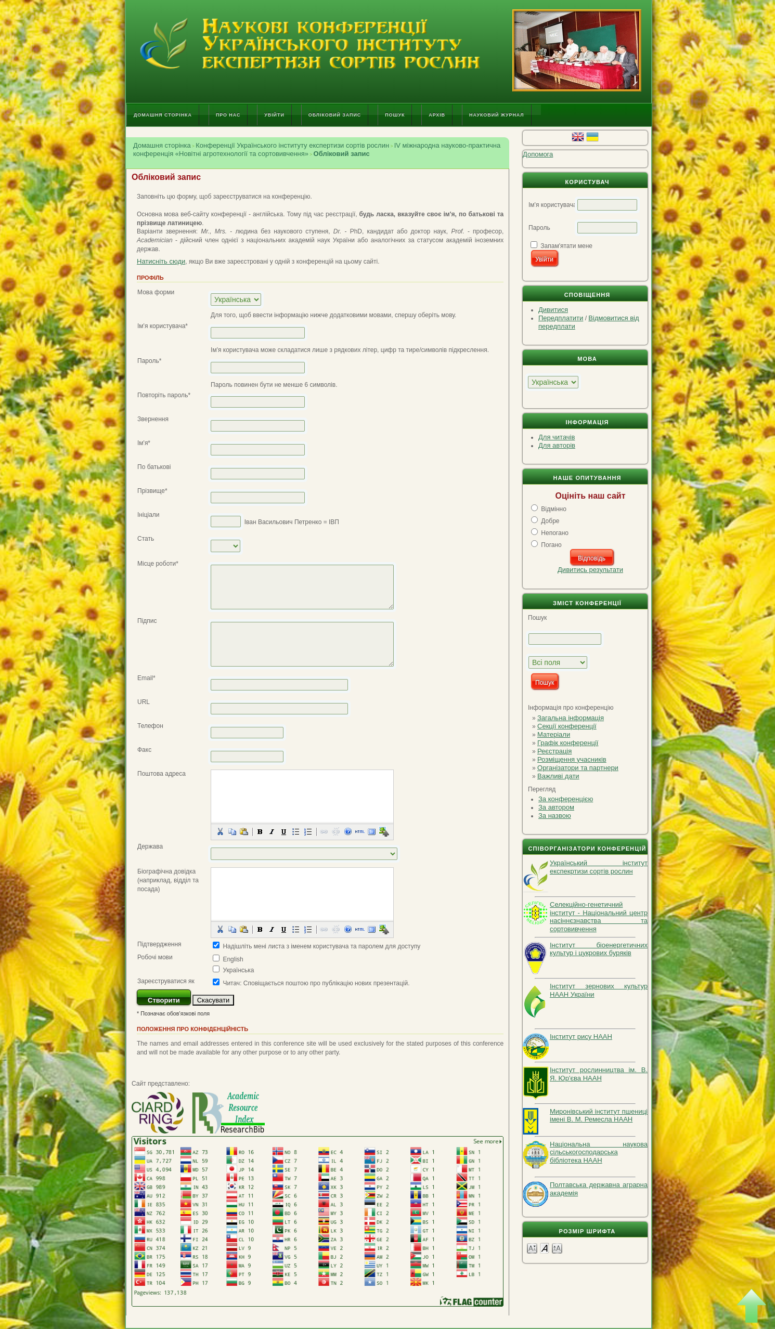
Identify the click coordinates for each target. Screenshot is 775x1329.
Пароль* (149, 360)
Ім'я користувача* (162, 326)
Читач (231, 983)
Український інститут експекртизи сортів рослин (599, 867)
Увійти (274, 115)
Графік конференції (567, 743)
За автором (556, 807)
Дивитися (553, 310)
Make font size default (544, 1248)
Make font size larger (557, 1248)
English (233, 959)
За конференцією (565, 799)
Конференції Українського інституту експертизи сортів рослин (292, 145)
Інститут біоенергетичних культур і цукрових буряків (599, 949)
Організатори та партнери (577, 768)
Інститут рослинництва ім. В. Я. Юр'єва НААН (599, 1074)
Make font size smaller (532, 1248)
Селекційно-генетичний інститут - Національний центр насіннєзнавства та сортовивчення (599, 917)
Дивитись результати (590, 570)
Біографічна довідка (166, 871)
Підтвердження (159, 944)
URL (143, 702)
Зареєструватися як (166, 981)
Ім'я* (143, 443)
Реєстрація (554, 751)
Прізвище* (152, 490)
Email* (146, 678)
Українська (238, 970)
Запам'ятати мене (566, 246)
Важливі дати (558, 776)
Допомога (538, 154)
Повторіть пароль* (163, 395)
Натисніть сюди (161, 261)
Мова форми (155, 292)
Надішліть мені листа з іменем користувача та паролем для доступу (321, 946)
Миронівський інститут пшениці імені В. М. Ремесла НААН (599, 1116)
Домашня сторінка (163, 115)
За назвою (554, 815)
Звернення (153, 419)
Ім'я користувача (552, 205)
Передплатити (560, 318)
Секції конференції (567, 726)
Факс (144, 749)
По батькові (154, 467)
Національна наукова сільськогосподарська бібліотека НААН (599, 1152)
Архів (437, 115)
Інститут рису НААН (581, 1036)
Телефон (150, 725)
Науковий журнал (496, 115)
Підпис (147, 620)
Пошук (395, 115)
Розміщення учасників (571, 759)
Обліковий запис (334, 115)
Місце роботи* (157, 563)
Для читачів (556, 437)
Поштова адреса (161, 773)
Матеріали (553, 734)
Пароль (539, 227)
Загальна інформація (570, 718)
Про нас (228, 115)
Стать (145, 538)
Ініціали (148, 514)
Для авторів (556, 445)
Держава (150, 846)
